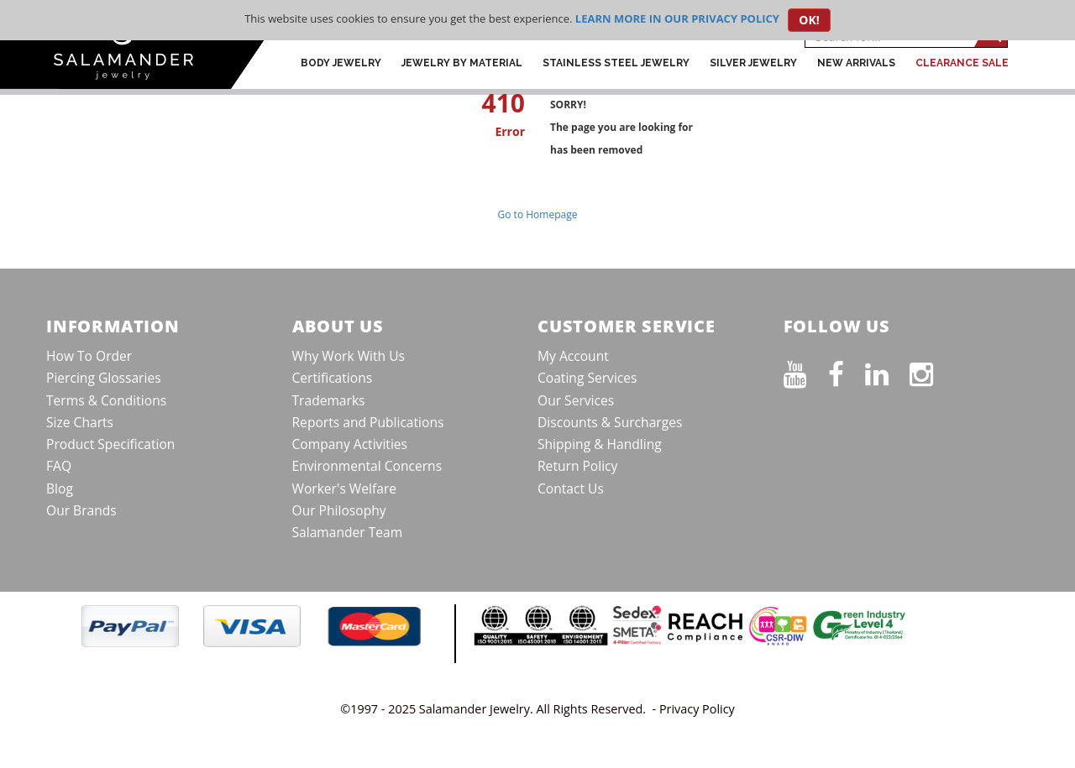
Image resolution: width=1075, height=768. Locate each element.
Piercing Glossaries (103, 377)
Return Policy (577, 466)
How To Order (89, 356)
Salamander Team (347, 532)
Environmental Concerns (367, 466)
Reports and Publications (368, 422)
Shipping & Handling (600, 444)
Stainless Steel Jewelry (616, 63)
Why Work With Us (349, 356)
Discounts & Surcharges (610, 422)
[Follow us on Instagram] (932, 370)
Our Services (576, 400)
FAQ (58, 466)
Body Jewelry (341, 63)
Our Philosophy (339, 510)
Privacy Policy (697, 709)
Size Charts (79, 422)
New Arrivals (856, 63)
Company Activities (350, 444)
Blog (59, 488)
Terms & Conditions (106, 400)
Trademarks (328, 400)
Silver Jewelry (753, 63)
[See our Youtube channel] (806, 370)
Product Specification (110, 444)
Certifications (332, 377)
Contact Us (571, 488)
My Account (573, 356)
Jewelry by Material (461, 63)
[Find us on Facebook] (846, 370)
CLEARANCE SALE (962, 63)
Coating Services (587, 377)
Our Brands (81, 510)
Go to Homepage (538, 214)
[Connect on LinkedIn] (887, 370)
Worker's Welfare (344, 488)
